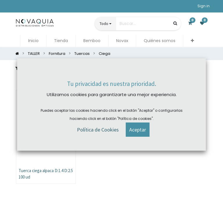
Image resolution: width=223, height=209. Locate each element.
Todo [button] (104, 23)
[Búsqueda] (175, 23)
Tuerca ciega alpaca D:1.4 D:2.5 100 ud (46, 174)
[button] (192, 40)
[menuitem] (33, 40)
